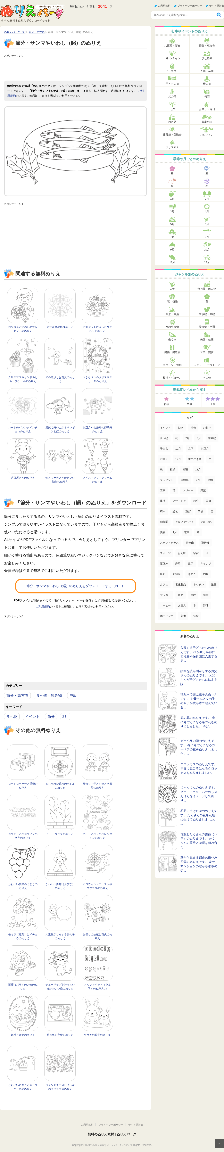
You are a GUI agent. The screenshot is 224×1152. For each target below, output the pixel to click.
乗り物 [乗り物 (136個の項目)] (212, 438)
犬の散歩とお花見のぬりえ (60, 379)
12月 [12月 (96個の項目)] (178, 459)
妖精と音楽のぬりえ (23, 1034)
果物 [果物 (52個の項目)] (210, 480)
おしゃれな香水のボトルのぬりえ (60, 785)
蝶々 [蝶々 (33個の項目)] (162, 511)
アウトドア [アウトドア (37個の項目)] (179, 500)
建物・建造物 (172, 352)
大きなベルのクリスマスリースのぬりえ (97, 379)
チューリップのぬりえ (60, 834)
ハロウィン (207, 134)
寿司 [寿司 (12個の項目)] (178, 563)
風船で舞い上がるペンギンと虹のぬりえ (60, 429)
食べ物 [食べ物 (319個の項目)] (164, 438)
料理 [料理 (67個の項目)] (185, 469)
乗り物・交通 (207, 326)
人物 (172, 288)
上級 (212, 404)
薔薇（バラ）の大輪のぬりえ (23, 986)
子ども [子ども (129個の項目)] (164, 448)
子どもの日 (172, 83)
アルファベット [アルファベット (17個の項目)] (184, 521)
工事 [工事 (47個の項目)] (162, 490)
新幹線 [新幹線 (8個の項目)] (177, 574)
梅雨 (207, 96)
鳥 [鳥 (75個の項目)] (161, 469)
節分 (51, 717)
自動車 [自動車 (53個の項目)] (185, 480)
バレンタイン (172, 58)
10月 (207, 249)
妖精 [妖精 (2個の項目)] (196, 615)
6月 (207, 224)
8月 (207, 236)
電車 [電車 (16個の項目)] (186, 532)
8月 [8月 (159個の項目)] (199, 438)
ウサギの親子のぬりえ (97, 1034)
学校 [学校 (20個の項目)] (200, 511)
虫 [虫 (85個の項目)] (210, 459)
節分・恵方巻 (17, 695)
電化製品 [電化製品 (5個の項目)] (180, 584)
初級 (166, 404)
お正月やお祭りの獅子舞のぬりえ (97, 429)
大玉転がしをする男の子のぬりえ (60, 936)
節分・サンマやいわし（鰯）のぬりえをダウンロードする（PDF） (75, 586)
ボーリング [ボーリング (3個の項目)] (166, 615)
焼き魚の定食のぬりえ (60, 1034)
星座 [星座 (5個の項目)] (213, 584)
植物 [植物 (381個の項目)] (193, 427)
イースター (172, 71)
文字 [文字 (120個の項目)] (190, 448)
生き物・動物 (207, 314)
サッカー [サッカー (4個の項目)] (165, 594)
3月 (172, 211)
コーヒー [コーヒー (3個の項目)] (165, 605)
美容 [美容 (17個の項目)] (162, 532)
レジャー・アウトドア (207, 365)
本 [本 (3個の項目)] (194, 605)
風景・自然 (172, 314)
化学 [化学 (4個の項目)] (205, 594)
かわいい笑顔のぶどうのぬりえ (23, 886)
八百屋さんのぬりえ (23, 477)
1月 (172, 198)
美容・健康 (207, 339)
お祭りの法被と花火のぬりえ (97, 936)
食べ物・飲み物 (49, 695)
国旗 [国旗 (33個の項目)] (208, 500)
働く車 (172, 339)
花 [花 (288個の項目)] (176, 438)
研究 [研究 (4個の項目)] (180, 594)
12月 (207, 262)
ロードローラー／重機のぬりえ (23, 785)
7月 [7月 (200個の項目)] (187, 438)
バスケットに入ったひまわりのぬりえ (97, 329)
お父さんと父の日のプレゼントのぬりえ (23, 329)
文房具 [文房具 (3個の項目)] (182, 605)
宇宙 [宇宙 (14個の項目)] (196, 553)
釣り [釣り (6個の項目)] (205, 574)
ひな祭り (207, 58)
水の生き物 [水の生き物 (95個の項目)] (194, 459)
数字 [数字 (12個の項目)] (190, 563)
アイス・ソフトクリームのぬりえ (97, 479)
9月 (172, 249)
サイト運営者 (216, 5)
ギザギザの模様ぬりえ (60, 327)
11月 (172, 262)
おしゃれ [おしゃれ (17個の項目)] (206, 521)
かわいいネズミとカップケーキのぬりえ (23, 1087)
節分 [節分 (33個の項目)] (196, 500)
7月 (172, 236)
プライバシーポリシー (189, 5)
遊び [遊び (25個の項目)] (188, 511)
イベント (32, 717)
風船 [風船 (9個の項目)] (162, 574)
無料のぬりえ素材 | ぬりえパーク (112, 1134)
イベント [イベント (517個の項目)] (165, 427)
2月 (65, 717)
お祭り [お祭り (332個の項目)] (207, 427)
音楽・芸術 (207, 352)
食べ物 (11, 717)
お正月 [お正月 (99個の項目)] (205, 448)
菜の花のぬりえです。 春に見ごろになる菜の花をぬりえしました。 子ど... (198, 722)
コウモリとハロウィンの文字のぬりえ (23, 836)
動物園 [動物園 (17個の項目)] (164, 521)
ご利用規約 (164, 5)
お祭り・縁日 (207, 109)
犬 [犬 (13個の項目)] (207, 553)
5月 (172, 224)
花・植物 (172, 301)
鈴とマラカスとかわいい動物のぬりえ (60, 479)
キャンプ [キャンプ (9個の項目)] (205, 563)
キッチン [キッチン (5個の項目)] (198, 584)
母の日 (207, 83)
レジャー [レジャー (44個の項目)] (188, 490)
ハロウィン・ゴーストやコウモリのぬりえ (97, 886)
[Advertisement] (78, 68)
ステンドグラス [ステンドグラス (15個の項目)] (169, 542)
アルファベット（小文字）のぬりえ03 (97, 986)
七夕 (172, 109)
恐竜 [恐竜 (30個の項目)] (175, 511)
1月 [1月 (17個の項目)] (175, 532)
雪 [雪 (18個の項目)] (211, 511)
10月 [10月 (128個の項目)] (178, 448)
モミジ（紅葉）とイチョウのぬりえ (23, 936)
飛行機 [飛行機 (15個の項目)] (205, 542)
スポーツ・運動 (172, 365)
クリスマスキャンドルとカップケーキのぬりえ (23, 379)
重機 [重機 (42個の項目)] (162, 500)
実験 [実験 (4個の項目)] (193, 594)
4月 (207, 211)
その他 (207, 377)
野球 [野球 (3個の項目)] (205, 605)
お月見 (172, 121)
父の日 (172, 96)
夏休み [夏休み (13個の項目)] (164, 563)
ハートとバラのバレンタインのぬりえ (97, 836)
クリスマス (172, 147)
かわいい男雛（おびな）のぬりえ (60, 886)
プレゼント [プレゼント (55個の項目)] (166, 480)
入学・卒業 (207, 71)
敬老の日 (207, 121)
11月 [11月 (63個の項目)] (198, 469)
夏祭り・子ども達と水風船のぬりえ (97, 785)
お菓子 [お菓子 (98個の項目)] (164, 459)
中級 (73, 695)
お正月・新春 (172, 45)
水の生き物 (172, 326)
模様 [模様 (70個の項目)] (172, 469)
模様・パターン (172, 377)
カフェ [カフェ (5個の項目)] (164, 584)
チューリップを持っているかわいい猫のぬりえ (60, 986)
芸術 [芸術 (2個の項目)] (183, 615)
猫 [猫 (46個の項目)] (174, 490)
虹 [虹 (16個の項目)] (198, 532)
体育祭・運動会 (172, 134)
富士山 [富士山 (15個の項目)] (190, 542)
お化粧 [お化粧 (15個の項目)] (182, 553)
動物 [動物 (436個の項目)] (180, 427)
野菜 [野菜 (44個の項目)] (203, 490)
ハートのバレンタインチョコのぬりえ (23, 429)
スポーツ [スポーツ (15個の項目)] (165, 553)
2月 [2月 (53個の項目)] (198, 480)
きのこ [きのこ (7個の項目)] (192, 574)
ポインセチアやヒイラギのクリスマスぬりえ (60, 1087)
